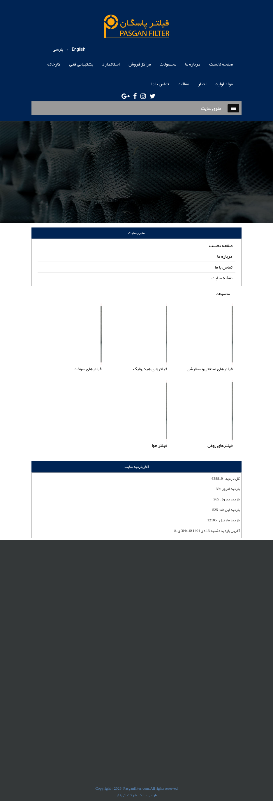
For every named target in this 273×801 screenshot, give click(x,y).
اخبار (202, 84)
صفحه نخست (221, 64)
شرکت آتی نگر (126, 795)
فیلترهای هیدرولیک (150, 368)
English (78, 49)
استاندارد (111, 64)
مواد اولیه (224, 84)
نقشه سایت (222, 278)
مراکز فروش (139, 64)
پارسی (58, 49)
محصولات (168, 64)
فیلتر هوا (159, 445)
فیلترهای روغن (220, 445)
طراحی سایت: (147, 795)
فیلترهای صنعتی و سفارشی (210, 368)
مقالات (183, 84)
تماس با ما (160, 84)
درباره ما (192, 64)
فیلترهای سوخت (88, 368)
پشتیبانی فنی (81, 64)
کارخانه (53, 64)
